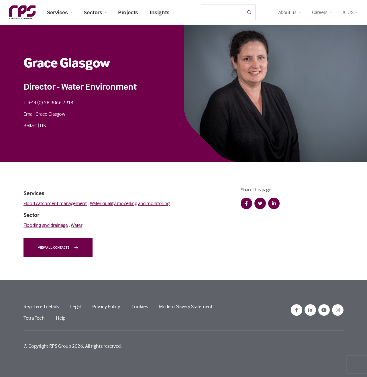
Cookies (140, 306)
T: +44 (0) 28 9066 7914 (48, 102)
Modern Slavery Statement (185, 306)
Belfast (30, 125)
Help (60, 318)
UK (43, 125)
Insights (160, 12)
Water (76, 225)
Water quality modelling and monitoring (130, 203)
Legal (75, 306)
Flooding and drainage (45, 225)
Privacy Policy (106, 306)
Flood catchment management (55, 203)
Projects (128, 12)
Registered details (41, 306)
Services (59, 12)
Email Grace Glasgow (44, 114)
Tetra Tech (33, 318)
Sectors (95, 12)
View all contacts (58, 247)
